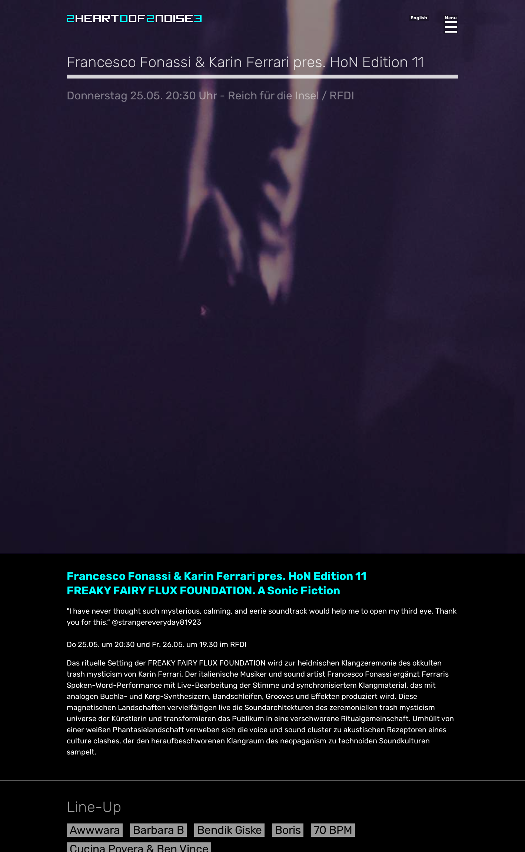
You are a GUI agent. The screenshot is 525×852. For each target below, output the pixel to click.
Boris (288, 833)
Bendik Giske (229, 833)
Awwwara (95, 833)
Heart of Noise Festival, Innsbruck (134, 18)
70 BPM (333, 833)
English (419, 17)
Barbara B (158, 833)
